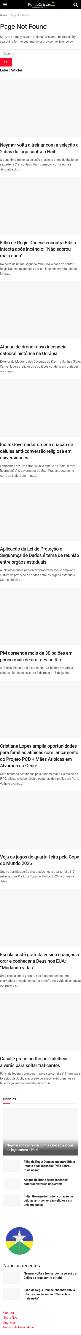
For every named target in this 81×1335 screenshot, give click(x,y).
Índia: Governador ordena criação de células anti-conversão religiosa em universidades (36, 451)
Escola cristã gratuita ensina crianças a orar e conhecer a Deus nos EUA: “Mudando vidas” (39, 961)
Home (3, 15)
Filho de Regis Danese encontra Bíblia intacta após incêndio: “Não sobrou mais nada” (38, 249)
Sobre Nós (10, 1317)
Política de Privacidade (18, 1327)
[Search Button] (6, 62)
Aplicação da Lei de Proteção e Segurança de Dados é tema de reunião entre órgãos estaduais (39, 555)
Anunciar (9, 1322)
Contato (8, 1313)
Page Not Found (19, 15)
